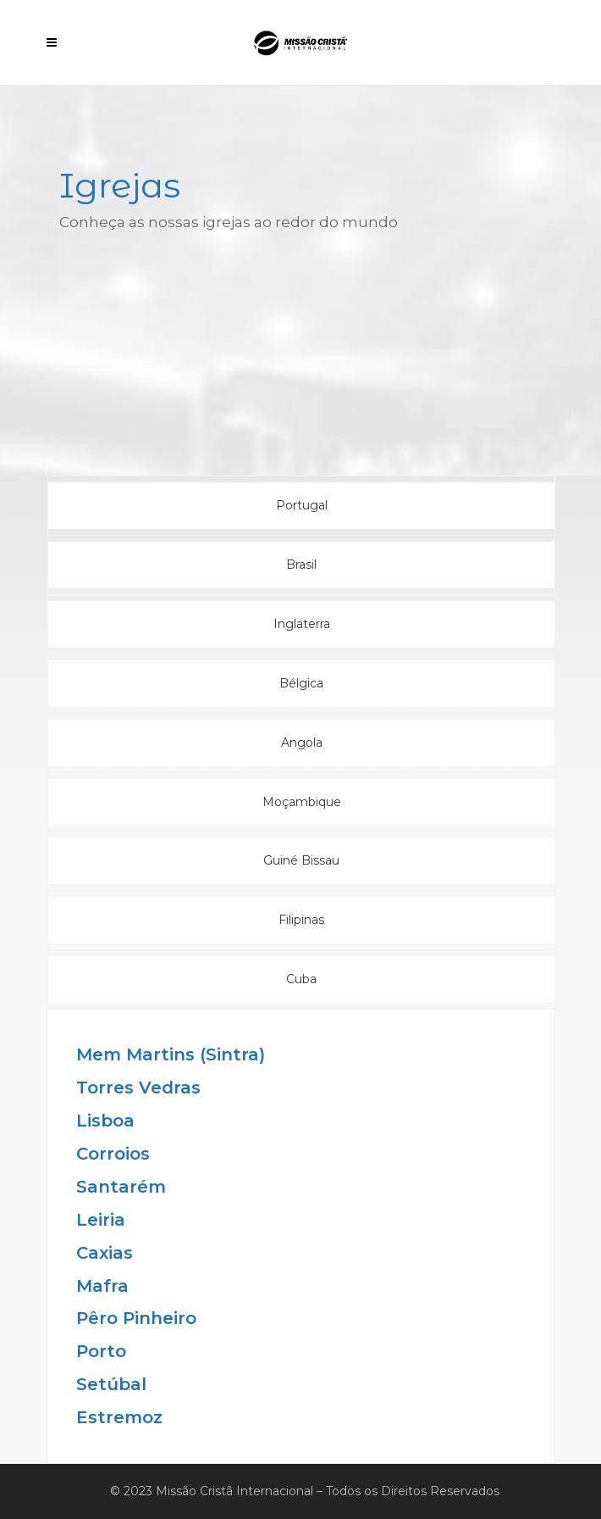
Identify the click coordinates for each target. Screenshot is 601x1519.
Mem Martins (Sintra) (170, 1054)
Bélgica (301, 683)
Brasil (301, 564)
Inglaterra (301, 624)
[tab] (301, 505)
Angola (302, 742)
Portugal (302, 505)
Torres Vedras (138, 1087)
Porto (101, 1351)
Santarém (121, 1187)
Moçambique (301, 802)
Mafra (102, 1286)
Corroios (113, 1153)
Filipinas (301, 919)
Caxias (104, 1253)
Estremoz (119, 1417)
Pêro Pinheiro (136, 1318)
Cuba (301, 979)
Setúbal (111, 1384)
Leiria (100, 1220)
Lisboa (105, 1120)
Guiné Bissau (301, 860)
